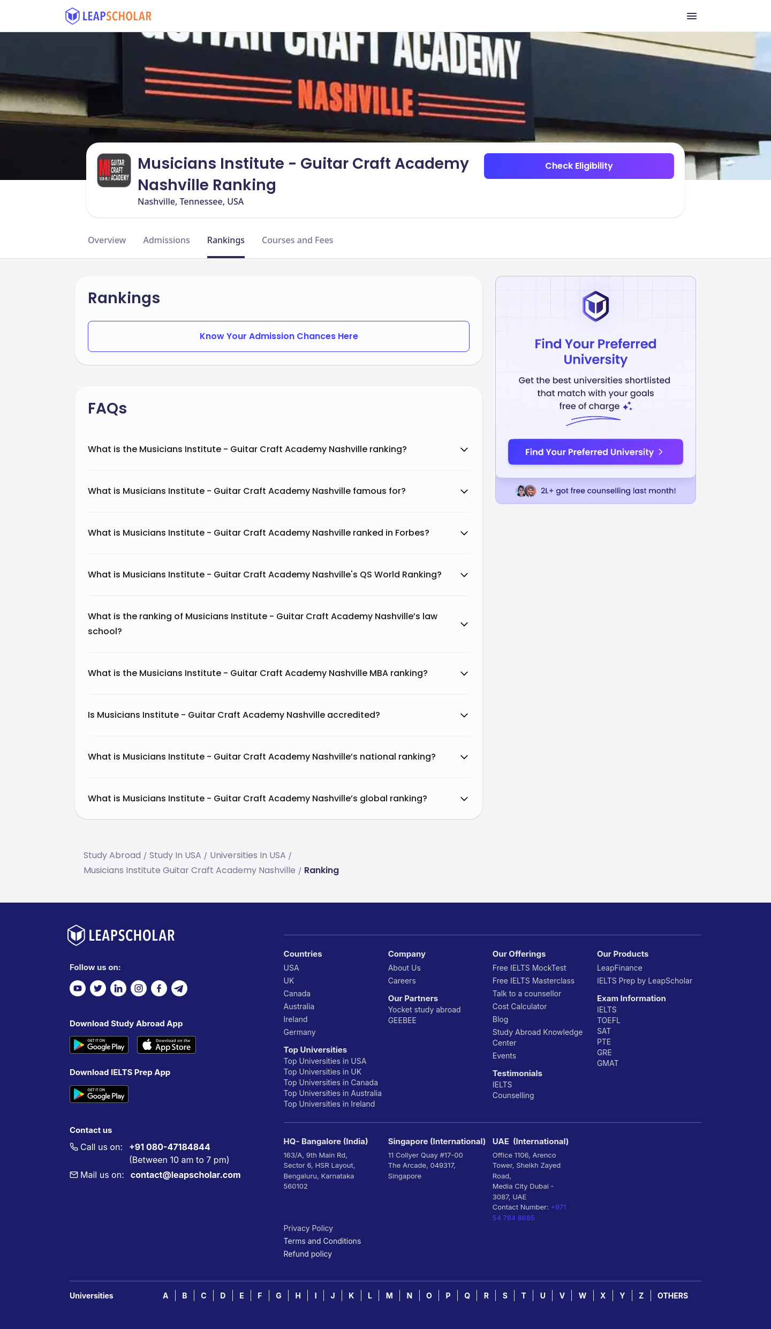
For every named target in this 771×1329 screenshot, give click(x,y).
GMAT (608, 1063)
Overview (107, 240)
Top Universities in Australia (333, 1093)
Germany (300, 1032)
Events (504, 1055)
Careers (402, 980)
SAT (604, 1030)
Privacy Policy (309, 1228)
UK (289, 980)
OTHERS (672, 1295)
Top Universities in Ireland (329, 1103)
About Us (404, 967)
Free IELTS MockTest (529, 967)
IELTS (502, 1084)
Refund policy (308, 1253)
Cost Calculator (520, 1006)
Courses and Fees (298, 240)
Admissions (166, 240)
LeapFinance (619, 967)
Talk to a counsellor (527, 993)
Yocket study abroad (424, 1009)
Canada (297, 993)
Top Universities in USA (325, 1060)
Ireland (296, 1019)
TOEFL (609, 1020)
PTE (604, 1041)
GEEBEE (402, 1020)
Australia (299, 1006)
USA (291, 967)
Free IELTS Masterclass (534, 980)
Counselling (513, 1095)
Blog (501, 1019)
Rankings (226, 240)
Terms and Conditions (322, 1240)
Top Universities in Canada (331, 1082)
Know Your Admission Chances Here (279, 336)
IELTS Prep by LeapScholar (644, 980)
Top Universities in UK (323, 1071)
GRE (604, 1052)
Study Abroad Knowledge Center (538, 1037)
